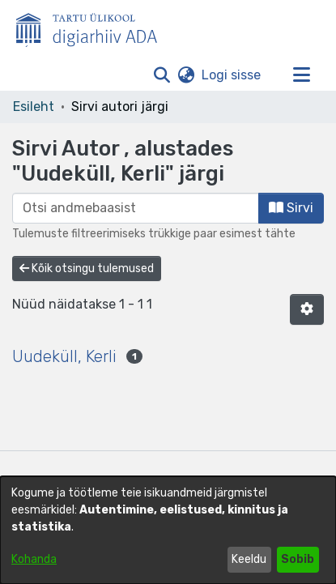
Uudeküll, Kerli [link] (64, 356)
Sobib (297, 559)
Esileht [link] (33, 106)
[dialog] (168, 530)
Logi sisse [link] (232, 75)
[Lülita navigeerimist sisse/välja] (301, 75)
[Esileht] (93, 26)
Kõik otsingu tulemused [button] (86, 268)
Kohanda (34, 559)
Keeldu (249, 559)
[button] (161, 75)
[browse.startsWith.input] (135, 208)
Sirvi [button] (291, 207)
